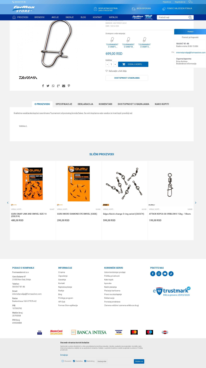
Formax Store (17, 22)
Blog (60, 315)
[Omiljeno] (190, 2)
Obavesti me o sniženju (179, 72)
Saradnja (62, 300)
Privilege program (65, 318)
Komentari (105, 124)
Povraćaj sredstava (112, 322)
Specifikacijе (64, 124)
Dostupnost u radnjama (127, 98)
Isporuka (107, 304)
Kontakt (61, 304)
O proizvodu (42, 124)
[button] (175, 17)
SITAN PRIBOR (38, 22)
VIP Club (61, 322)
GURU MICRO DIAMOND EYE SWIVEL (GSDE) (77, 234)
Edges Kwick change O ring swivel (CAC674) (123, 234)
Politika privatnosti (112, 296)
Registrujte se (180, 2)
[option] (33, 221)
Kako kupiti (162, 124)
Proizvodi (27, 22)
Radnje (61, 311)
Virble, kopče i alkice (52, 22)
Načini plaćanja (110, 307)
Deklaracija (85, 124)
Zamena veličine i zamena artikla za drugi (121, 326)
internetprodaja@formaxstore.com (190, 53)
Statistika (79, 361)
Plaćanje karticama (112, 311)
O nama (61, 293)
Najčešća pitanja (65, 307)
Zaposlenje (63, 296)
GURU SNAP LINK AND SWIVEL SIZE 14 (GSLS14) (29, 235)
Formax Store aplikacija (68, 326)
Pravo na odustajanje (113, 315)
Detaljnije (64, 355)
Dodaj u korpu (135, 85)
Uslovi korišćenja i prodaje (114, 293)
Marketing (90, 361)
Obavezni (67, 361)
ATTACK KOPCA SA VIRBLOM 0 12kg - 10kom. (170, 234)
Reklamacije (109, 318)
